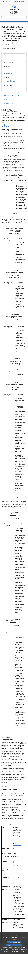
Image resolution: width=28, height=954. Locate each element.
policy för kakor (8, 951)
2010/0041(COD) (13, 61)
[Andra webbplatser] (20, 1)
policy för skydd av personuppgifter (19, 949)
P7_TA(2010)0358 (10, 87)
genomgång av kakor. (19, 951)
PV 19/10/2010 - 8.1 (10, 81)
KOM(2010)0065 (6, 125)
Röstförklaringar (9, 83)
